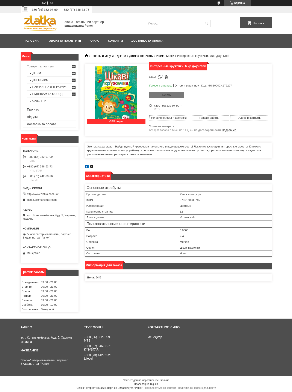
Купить (166, 94)
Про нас (93, 40)
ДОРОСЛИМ (40, 80)
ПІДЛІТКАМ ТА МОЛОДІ (47, 94)
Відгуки (32, 117)
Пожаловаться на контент (160, 387)
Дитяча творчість (141, 56)
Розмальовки (165, 56)
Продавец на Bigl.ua (146, 384)
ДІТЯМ (121, 56)
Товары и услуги (102, 56)
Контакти (115, 40)
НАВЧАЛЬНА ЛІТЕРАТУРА (49, 87)
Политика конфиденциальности (197, 387)
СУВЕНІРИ (39, 100)
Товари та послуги (62, 40)
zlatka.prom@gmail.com (42, 199)
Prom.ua (164, 380)
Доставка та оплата (147, 40)
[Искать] (206, 23)
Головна (32, 40)
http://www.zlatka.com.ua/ (43, 194)
